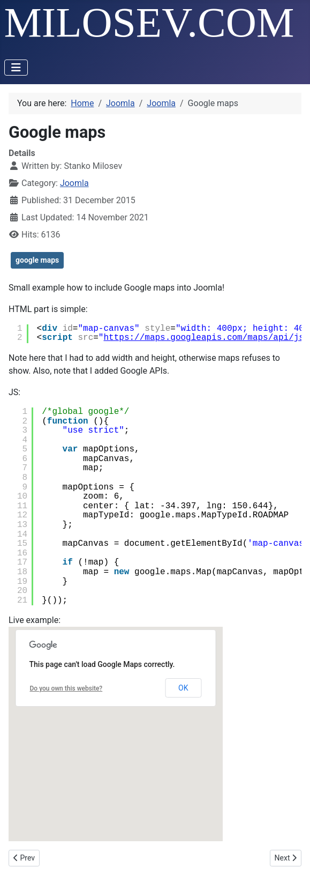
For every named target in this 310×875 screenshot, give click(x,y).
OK (183, 688)
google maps (37, 260)
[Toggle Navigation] (16, 68)
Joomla (74, 183)
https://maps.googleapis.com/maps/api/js (203, 338)
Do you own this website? (66, 688)
